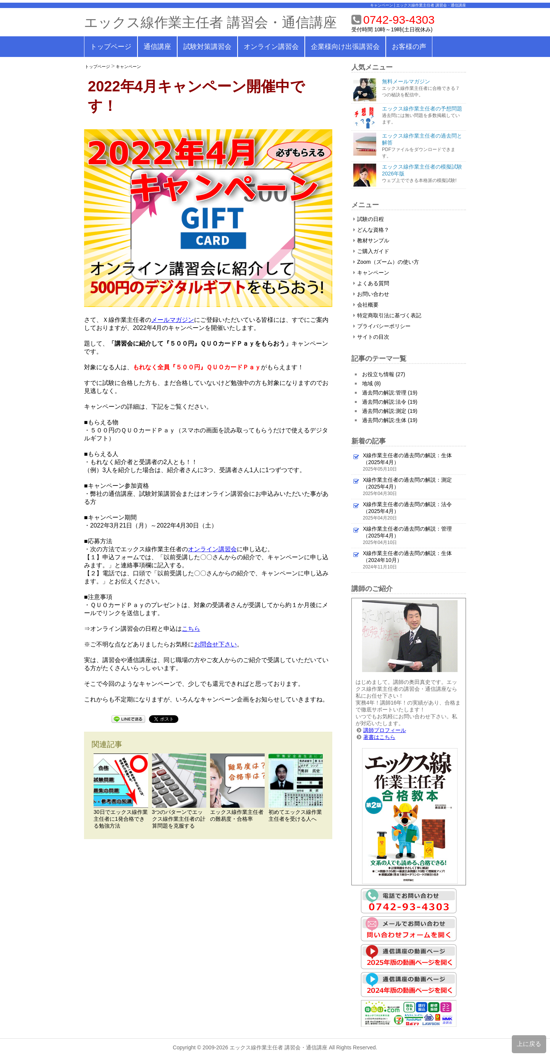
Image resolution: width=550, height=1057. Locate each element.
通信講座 (157, 46)
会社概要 (366, 305)
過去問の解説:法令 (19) (389, 402)
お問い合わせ (371, 294)
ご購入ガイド (371, 251)
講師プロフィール (384, 730)
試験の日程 (368, 219)
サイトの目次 (371, 337)
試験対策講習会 (207, 46)
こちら (191, 628)
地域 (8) (371, 383)
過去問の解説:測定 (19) (389, 411)
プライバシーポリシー (382, 326)
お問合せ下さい (215, 644)
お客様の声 (409, 46)
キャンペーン (128, 66)
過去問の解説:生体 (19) (389, 420)
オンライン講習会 (271, 46)
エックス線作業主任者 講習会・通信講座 (210, 22)
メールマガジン (172, 320)
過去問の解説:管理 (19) (389, 393)
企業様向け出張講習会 (345, 46)
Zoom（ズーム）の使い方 (386, 262)
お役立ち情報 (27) (383, 374)
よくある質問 (371, 283)
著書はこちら (379, 737)
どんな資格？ (371, 230)
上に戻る (529, 1044)
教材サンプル (371, 240)
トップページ (110, 46)
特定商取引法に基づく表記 (387, 315)
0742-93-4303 (399, 19)
